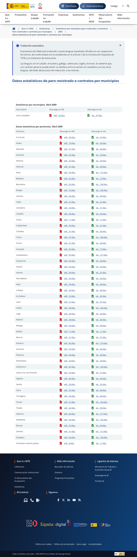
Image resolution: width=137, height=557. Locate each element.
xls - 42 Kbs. (101, 266)
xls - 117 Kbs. (102, 414)
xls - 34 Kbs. (101, 361)
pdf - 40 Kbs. (69, 214)
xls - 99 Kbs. (101, 196)
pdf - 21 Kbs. (69, 202)
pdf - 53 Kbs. (69, 255)
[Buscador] (128, 6)
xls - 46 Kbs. (101, 349)
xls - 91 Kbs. (101, 272)
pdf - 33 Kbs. (69, 161)
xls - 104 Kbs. (102, 308)
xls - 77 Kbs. (101, 178)
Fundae (98, 481)
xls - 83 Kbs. (101, 319)
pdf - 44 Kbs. (69, 355)
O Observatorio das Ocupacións (23, 479)
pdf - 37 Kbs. (69, 390)
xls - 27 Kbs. (101, 202)
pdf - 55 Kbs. (69, 172)
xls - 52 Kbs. (101, 384)
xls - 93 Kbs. (101, 408)
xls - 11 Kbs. (101, 219)
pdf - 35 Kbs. (59, 115)
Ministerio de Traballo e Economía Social (105, 468)
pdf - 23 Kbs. (69, 372)
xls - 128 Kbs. (102, 437)
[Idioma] (117, 6)
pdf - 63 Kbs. (69, 437)
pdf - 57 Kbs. (69, 237)
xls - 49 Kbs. (101, 284)
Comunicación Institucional (26, 472)
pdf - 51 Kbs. (69, 402)
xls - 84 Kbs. (101, 390)
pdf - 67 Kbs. (69, 155)
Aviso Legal (81, 544)
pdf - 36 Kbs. (69, 325)
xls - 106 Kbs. (102, 402)
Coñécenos (19, 466)
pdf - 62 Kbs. (69, 196)
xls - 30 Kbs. (101, 143)
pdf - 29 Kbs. (69, 278)
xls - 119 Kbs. (102, 343)
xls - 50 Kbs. (101, 161)
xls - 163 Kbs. (102, 190)
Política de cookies (44, 544)
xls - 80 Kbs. (101, 290)
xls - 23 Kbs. (101, 296)
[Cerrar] (120, 45)
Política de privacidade (64, 544)
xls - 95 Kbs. (101, 355)
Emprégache (100, 475)
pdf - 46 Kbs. (69, 378)
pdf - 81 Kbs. (69, 367)
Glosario (58, 472)
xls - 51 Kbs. (101, 208)
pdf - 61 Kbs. (69, 243)
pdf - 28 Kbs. (69, 313)
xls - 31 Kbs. (101, 372)
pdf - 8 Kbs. (69, 443)
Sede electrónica (94, 6)
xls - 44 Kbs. (101, 149)
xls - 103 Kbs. (102, 419)
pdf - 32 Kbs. (69, 261)
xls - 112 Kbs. (102, 172)
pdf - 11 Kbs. (69, 219)
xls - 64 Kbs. (101, 214)
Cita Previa (71, 6)
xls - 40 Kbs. (101, 166)
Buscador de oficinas (64, 466)
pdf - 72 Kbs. (69, 190)
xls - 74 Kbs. (101, 155)
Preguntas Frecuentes (64, 478)
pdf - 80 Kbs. (69, 414)
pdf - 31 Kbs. (69, 149)
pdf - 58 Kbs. (69, 308)
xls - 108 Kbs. (102, 237)
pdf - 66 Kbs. (69, 343)
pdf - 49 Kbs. (69, 272)
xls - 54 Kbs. (101, 425)
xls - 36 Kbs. (101, 278)
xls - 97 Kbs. (101, 302)
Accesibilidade (95, 544)
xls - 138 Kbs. (102, 184)
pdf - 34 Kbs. (69, 208)
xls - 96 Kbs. (101, 378)
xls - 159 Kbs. (102, 367)
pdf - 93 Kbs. (69, 184)
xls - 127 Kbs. (102, 255)
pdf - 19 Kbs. (69, 143)
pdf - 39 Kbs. (69, 290)
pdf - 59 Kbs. (69, 319)
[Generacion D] (68, 523)
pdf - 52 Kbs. (69, 178)
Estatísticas (19, 486)
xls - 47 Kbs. (97, 115)
